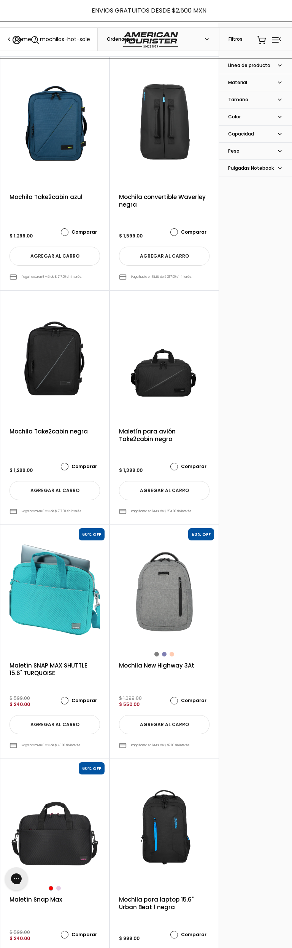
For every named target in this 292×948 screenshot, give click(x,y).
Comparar (79, 232)
